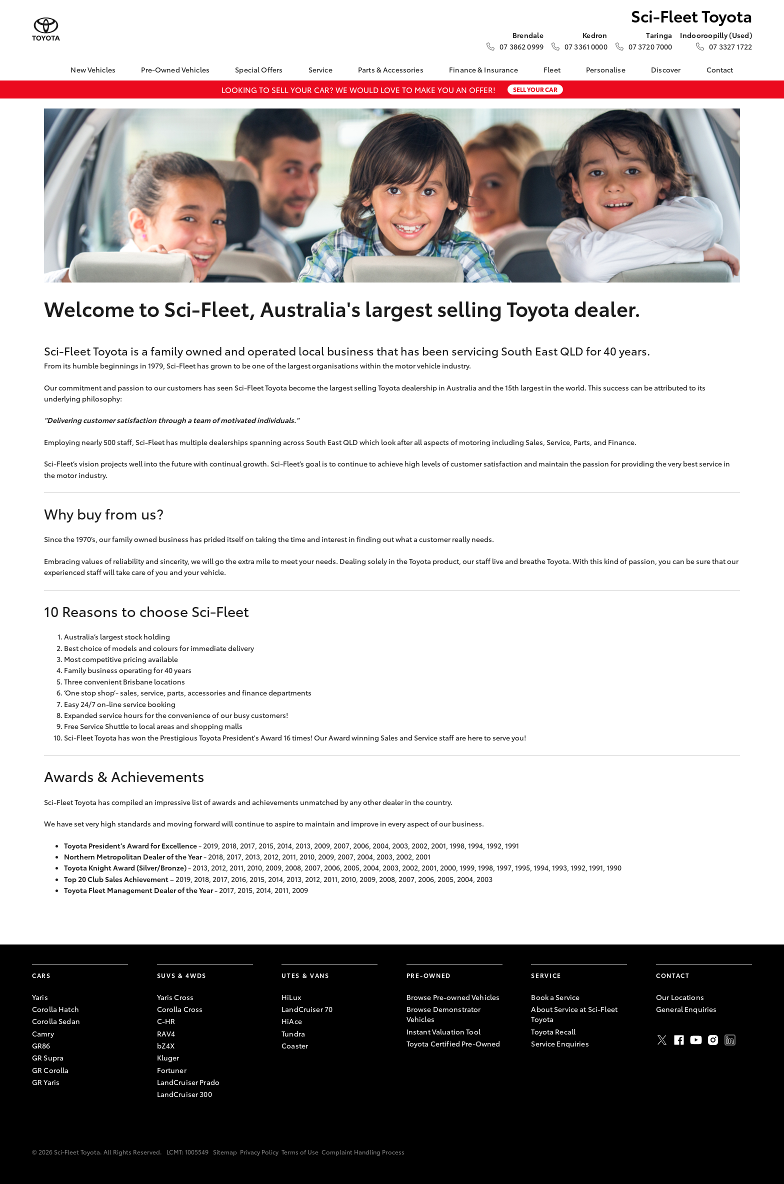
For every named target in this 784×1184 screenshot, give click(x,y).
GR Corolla (50, 1070)
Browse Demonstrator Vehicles (443, 1014)
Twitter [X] (662, 1040)
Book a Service (555, 997)
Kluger (168, 1057)
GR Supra (48, 1057)
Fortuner (171, 1070)
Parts (582, 442)
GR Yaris (46, 1082)
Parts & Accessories (391, 69)
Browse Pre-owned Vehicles (453, 997)
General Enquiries (686, 1009)
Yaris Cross (175, 997)
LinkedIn (730, 1040)
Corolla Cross (180, 1009)
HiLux (291, 997)
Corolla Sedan (56, 1021)
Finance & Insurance (483, 69)
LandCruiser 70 (307, 1009)
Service (320, 69)
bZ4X (166, 1045)
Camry (43, 1033)
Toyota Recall (553, 1031)
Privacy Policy (259, 1152)
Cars (41, 975)
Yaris (40, 997)
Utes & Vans (305, 975)
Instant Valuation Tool (443, 1031)
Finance (621, 442)
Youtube (696, 1040)
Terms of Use (300, 1152)
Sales (534, 442)
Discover (665, 69)
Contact (720, 69)
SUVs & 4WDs (181, 975)
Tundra (293, 1033)
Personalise (606, 69)
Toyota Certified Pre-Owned (453, 1043)
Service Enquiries (559, 1043)
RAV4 (166, 1033)
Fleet (552, 69)
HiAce (292, 1021)
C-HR (166, 1021)
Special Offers (258, 69)
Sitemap (225, 1152)
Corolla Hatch (55, 1009)
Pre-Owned (428, 975)
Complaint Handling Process (363, 1152)
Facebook (679, 1040)
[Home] (39, 69)
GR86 (41, 1045)
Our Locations (680, 997)
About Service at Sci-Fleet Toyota (574, 1014)
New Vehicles (93, 69)
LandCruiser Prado (188, 1082)
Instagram (713, 1040)
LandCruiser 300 (184, 1094)
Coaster (295, 1045)
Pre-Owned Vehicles (175, 69)
